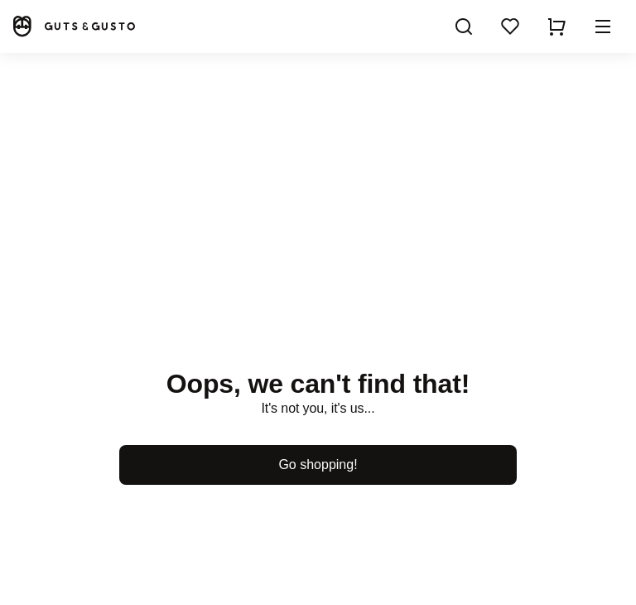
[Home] (72, 26)
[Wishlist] (510, 26)
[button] (603, 26)
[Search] (464, 26)
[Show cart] (556, 26)
